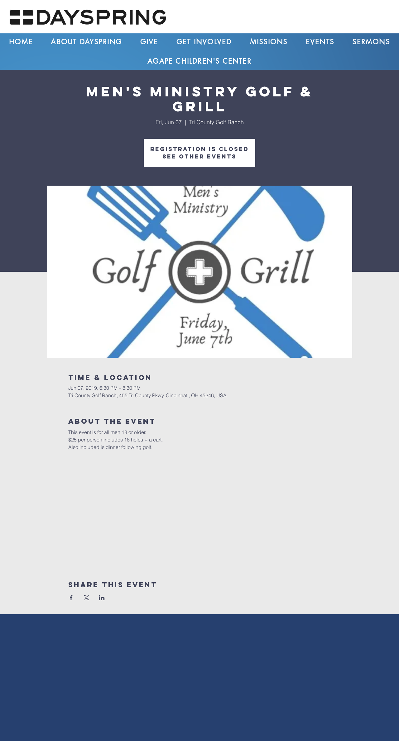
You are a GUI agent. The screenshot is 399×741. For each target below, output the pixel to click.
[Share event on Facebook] (71, 597)
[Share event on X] (86, 597)
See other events (199, 156)
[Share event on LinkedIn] (102, 597)
